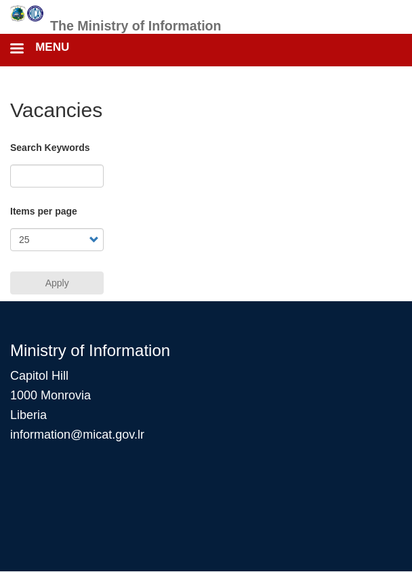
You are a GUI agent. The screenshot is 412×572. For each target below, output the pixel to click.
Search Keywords (50, 147)
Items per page (43, 211)
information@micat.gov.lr (77, 434)
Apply (57, 283)
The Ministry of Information (136, 25)
